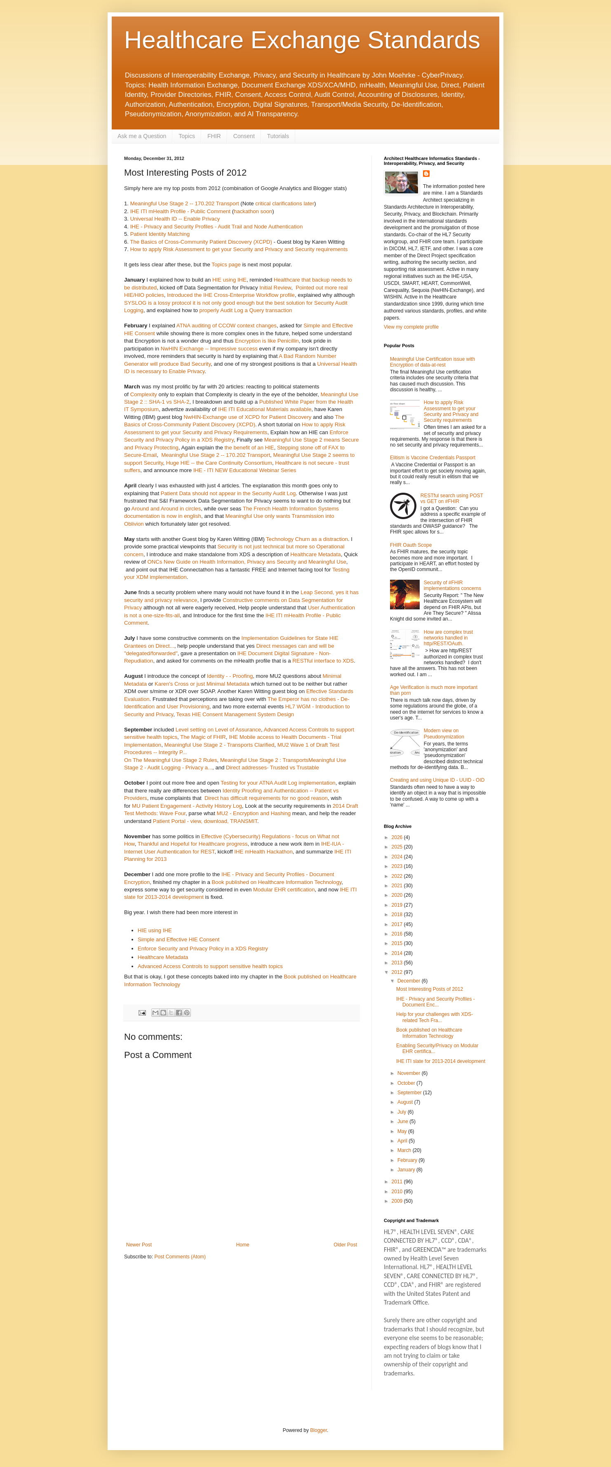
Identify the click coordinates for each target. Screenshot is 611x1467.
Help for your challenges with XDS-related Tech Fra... (434, 1017)
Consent (244, 136)
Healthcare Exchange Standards (302, 40)
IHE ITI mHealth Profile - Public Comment (180, 211)
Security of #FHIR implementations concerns (452, 585)
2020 (398, 895)
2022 (398, 876)
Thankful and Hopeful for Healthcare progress (193, 844)
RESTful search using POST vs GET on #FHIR (452, 498)
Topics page (226, 264)
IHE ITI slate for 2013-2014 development (440, 1061)
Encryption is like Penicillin (267, 341)
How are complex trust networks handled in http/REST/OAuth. (448, 638)
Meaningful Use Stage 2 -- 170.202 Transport (184, 203)
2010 (398, 1191)
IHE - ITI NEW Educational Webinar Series (244, 470)
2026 (398, 837)
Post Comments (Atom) (180, 1257)
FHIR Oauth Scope (411, 545)
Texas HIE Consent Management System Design (235, 714)
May (402, 1131)
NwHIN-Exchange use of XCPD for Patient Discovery (247, 417)
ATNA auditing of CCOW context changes (226, 325)
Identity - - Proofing (230, 676)
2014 (398, 953)
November (409, 1073)
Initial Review (275, 287)
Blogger (318, 1430)
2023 (398, 866)
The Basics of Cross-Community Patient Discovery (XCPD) (201, 242)
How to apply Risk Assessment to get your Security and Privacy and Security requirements (239, 249)
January (406, 1170)
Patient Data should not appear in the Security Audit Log (228, 493)
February (407, 1160)
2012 (398, 972)
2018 (398, 914)
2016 (398, 934)
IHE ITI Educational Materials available (265, 409)
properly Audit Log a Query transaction (246, 310)
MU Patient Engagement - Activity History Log (187, 806)
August (405, 1102)
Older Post (345, 1245)
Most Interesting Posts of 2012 (429, 989)
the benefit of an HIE (249, 447)
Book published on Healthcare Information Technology (277, 882)
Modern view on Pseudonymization (444, 733)
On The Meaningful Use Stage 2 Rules (170, 760)
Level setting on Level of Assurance (218, 729)
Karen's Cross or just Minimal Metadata (202, 684)
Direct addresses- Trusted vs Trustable (272, 767)
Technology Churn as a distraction (307, 539)
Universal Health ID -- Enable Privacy (175, 219)
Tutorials (278, 136)
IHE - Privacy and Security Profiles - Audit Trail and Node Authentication (216, 226)
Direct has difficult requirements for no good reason (265, 798)
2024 (398, 857)
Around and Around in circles (166, 508)
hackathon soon (253, 211)
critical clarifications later (284, 203)
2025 (398, 847)
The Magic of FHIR (203, 737)
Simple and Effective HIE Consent (178, 939)
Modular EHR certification (284, 889)
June (403, 1121)
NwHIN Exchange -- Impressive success (209, 349)
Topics (187, 136)
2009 (398, 1201)
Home (242, 1245)
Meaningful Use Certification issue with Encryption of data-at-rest (432, 362)
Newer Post (139, 1245)
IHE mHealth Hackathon (263, 852)
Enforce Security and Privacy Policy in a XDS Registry (203, 948)
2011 (398, 1182)
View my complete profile (411, 327)
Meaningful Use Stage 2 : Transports (264, 760)
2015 (398, 943)
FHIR (214, 136)
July (402, 1112)
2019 (398, 905)
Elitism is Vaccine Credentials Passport (432, 458)
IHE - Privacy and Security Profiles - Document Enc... (435, 1002)
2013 (398, 963)
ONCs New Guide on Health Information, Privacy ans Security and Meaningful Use (246, 562)
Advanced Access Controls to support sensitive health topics (210, 966)
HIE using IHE (229, 280)
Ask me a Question (142, 136)
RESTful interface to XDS (323, 661)
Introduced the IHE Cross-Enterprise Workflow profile (231, 295)
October (406, 1083)
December (409, 981)
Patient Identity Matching (160, 234)
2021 (398, 886)
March (405, 1150)
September (410, 1093)
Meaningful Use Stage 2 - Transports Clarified (219, 745)
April (403, 1141)
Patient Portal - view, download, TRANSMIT (205, 821)
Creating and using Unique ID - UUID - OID (437, 780)
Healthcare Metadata (315, 554)
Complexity (143, 394)
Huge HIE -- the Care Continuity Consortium (219, 463)
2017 (398, 924)
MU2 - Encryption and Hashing (254, 813)
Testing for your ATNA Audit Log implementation (278, 783)
